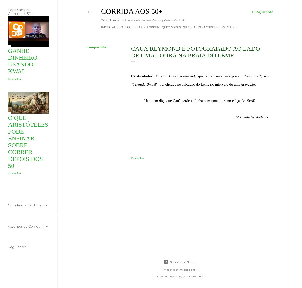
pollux (192, 269)
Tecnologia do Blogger (180, 262)
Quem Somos (171, 27)
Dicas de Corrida (147, 27)
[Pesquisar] (262, 12)
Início (105, 27)
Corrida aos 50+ (132, 11)
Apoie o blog (121, 27)
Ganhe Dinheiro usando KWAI (22, 61)
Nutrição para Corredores (204, 27)
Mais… (232, 27)
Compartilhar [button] (97, 47)
